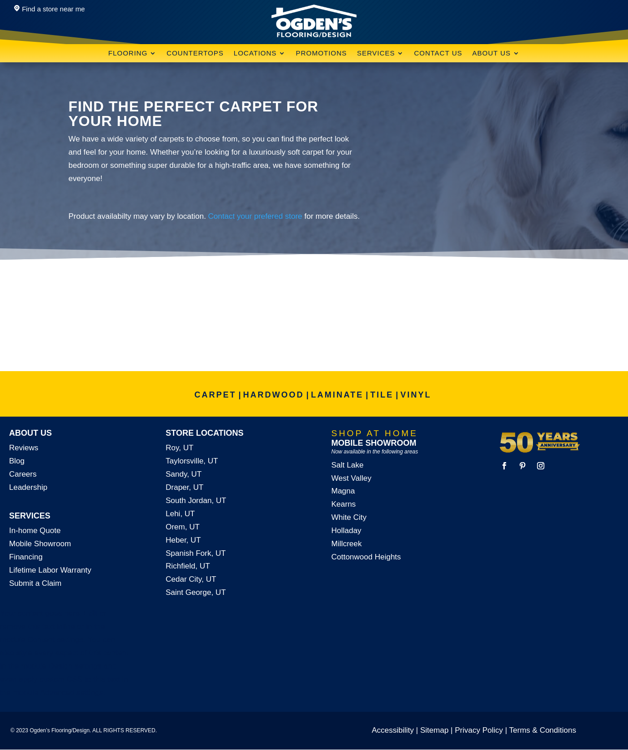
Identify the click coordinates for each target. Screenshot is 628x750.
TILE (381, 394)
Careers (22, 474)
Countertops (194, 53)
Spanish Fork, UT (196, 553)
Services (376, 53)
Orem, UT (183, 527)
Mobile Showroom (40, 543)
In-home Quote (34, 530)
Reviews (23, 447)
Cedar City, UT (191, 579)
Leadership (28, 487)
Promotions (321, 53)
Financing (26, 557)
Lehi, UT (180, 513)
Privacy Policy (479, 730)
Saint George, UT (196, 592)
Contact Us (438, 53)
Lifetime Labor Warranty (50, 570)
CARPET (215, 394)
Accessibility (393, 730)
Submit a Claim (35, 583)
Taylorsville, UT (192, 461)
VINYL (415, 394)
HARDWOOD (273, 394)
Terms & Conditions (542, 730)
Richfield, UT (188, 566)
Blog (17, 461)
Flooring (127, 53)
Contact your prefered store (255, 216)
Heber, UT (183, 540)
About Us (491, 53)
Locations (255, 53)
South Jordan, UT (196, 500)
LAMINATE (337, 394)
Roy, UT (179, 447)
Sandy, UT (183, 474)
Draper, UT (184, 487)
